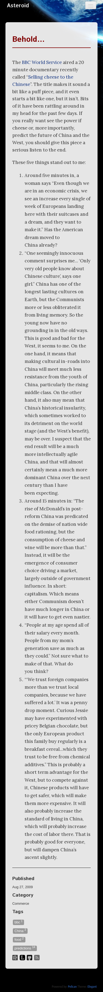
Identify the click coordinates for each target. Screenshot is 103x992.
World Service (42, 62)
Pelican (72, 986)
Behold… (28, 39)
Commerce (20, 904)
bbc (18, 922)
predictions (24, 948)
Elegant (92, 986)
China (20, 930)
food (19, 939)
